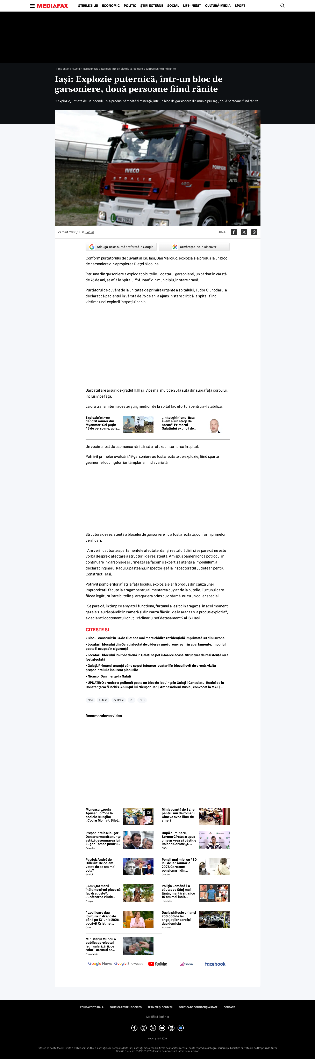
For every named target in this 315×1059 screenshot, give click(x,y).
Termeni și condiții (160, 1007)
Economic (111, 5)
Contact (229, 1007)
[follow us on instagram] (186, 964)
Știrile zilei (88, 5)
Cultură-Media (218, 5)
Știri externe (151, 5)
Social (173, 5)
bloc (90, 700)
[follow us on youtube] (157, 964)
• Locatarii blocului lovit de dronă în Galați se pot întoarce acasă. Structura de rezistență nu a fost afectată (157, 657)
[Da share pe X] (244, 232)
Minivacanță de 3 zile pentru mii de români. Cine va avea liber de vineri (178, 815)
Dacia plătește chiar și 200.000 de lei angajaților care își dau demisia (179, 918)
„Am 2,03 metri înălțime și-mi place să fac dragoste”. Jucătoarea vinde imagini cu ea (103, 891)
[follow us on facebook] (215, 964)
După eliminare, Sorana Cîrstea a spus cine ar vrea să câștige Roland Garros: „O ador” (179, 838)
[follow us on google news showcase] (128, 964)
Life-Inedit (192, 5)
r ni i (142, 700)
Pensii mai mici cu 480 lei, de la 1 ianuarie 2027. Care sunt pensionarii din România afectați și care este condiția (179, 865)
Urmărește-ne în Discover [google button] (194, 247)
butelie (103, 700)
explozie (119, 700)
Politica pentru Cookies (126, 1007)
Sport (240, 5)
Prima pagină (63, 68)
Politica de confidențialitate (198, 1007)
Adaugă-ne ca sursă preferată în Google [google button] (121, 247)
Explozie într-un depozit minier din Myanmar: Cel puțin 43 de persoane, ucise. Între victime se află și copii (103, 423)
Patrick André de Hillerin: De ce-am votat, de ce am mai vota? (100, 865)
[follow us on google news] (100, 964)
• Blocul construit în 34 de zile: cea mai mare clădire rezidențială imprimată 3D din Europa (155, 638)
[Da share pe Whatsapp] (254, 232)
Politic (130, 5)
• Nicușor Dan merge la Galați (108, 676)
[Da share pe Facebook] (234, 232)
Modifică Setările (157, 1016)
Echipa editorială (91, 1007)
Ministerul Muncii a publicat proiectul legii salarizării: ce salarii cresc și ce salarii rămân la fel (101, 944)
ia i (131, 700)
